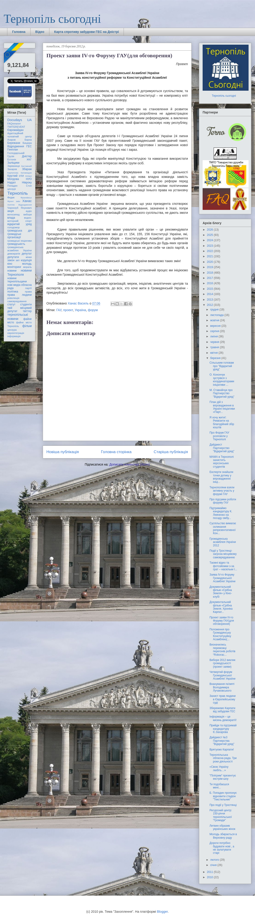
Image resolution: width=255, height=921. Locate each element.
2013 (210, 299)
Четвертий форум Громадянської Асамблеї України (222, 675)
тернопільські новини (17, 316)
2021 (210, 256)
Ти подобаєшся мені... (219, 786)
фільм (27, 326)
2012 (210, 305)
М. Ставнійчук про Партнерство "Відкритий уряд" (222, 393)
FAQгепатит (14, 123)
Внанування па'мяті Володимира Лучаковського (222, 687)
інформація (13, 336)
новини (12, 270)
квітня (214, 352)
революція (13, 298)
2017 (210, 278)
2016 (210, 283)
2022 (210, 251)
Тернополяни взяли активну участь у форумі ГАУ (222, 491)
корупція (26, 260)
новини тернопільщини (17, 280)
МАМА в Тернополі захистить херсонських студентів (222, 461)
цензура (12, 329)
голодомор (13, 227)
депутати (13, 257)
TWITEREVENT (16, 126)
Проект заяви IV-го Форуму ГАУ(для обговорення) (222, 621)
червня (215, 342)
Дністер (27, 156)
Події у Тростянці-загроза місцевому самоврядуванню (223, 554)
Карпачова (12, 172)
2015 (210, 288)
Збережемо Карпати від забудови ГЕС (222, 710)
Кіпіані (28, 176)
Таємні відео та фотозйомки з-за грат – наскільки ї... (223, 566)
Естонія (11, 159)
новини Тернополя (19, 272)
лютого (215, 859)
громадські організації (14, 235)
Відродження (15, 146)
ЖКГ (29, 159)
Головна (19, 32)
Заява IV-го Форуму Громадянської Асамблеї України (222, 578)
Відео (39, 32)
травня (215, 347)
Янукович (26, 207)
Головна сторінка (116, 452)
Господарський (15, 153)
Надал (11, 182)
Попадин (12, 185)
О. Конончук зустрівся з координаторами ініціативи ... (222, 379)
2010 (210, 877)
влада (11, 217)
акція (10, 211)
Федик (10, 197)
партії (28, 288)
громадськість (16, 244)
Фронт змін (13, 201)
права (28, 291)
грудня (214, 309)
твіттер (27, 311)
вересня (215, 325)
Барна (28, 139)
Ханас (27, 201)
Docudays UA (19, 120)
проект (68, 310)
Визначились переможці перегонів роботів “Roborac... (222, 649)
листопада (217, 315)
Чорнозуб (12, 207)
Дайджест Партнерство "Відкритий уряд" (222, 448)
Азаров (11, 139)
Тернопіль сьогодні (52, 18)
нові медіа (13, 285)
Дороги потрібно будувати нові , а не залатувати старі (222, 847)
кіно (9, 263)
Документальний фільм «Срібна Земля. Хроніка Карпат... (221, 607)
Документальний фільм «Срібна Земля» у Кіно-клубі (221, 591)
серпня (215, 331)
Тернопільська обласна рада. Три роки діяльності (223, 758)
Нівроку (27, 182)
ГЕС (29, 146)
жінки (29, 257)
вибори (27, 214)
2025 (210, 235)
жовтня (215, 320)
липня (214, 336)
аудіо (29, 211)
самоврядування (16, 301)
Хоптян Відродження (19, 204)
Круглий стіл (15, 175)
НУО (29, 179)
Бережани (13, 143)
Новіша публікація (62, 452)
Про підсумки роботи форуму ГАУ (223, 501)
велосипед (13, 214)
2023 (210, 245)
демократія (13, 253)
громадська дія (19, 230)
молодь (27, 263)
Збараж (27, 169)
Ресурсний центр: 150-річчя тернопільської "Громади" (221, 815)
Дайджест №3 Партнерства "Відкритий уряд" (222, 741)
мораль (27, 267)
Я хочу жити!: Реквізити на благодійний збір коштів (222, 422)
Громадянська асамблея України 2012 (223, 542)
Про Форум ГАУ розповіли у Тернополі (219, 436)
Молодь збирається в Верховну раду (223, 836)
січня (213, 865)
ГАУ (58, 310)
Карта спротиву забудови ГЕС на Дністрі (86, 32)
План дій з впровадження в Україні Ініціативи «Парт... (222, 407)
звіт (18, 260)
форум (93, 310)
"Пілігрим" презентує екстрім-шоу (223, 777)
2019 (210, 267)
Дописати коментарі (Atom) (129, 464)
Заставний (26, 166)
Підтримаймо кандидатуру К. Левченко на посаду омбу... (221, 513)
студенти (26, 304)
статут (11, 304)
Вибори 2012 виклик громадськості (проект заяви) (222, 663)
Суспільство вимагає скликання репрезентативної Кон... (223, 528)
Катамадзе (26, 172)
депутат (27, 253)
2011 (210, 872)
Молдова (13, 179)
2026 (210, 229)
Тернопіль (17, 193)
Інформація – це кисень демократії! (223, 718)
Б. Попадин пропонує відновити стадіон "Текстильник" (223, 796)
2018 (210, 272)
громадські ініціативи (19, 240)
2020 (210, 262)
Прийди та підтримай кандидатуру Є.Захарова (223, 729)
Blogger (162, 911)
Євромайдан (15, 130)
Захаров (12, 169)
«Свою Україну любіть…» (219, 768)
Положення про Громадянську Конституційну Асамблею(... (220, 634)
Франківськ (26, 197)
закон (10, 260)
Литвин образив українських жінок (222, 827)
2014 (210, 294)
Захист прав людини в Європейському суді (223, 699)
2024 (210, 240)
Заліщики (13, 162)
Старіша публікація (171, 452)
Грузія (10, 156)
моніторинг (14, 267)
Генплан (12, 149)
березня (215, 358)
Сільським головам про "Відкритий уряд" (222, 366)
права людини (19, 294)
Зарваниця (13, 166)
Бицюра (27, 143)
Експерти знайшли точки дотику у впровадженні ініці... (221, 477)
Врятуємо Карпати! (222, 749)
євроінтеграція (15, 333)
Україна (80, 310)
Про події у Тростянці (223, 805)
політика (12, 291)
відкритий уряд (19, 224)
